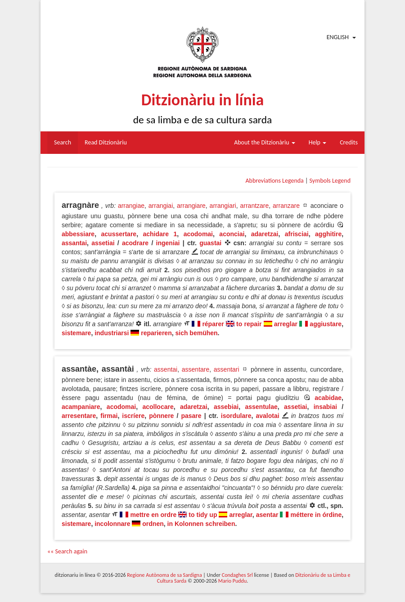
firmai (108, 415)
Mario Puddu (232, 581)
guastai (210, 243)
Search (62, 142)
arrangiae (131, 205)
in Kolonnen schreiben (201, 523)
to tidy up (203, 514)
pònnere (161, 415)
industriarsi (111, 333)
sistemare (76, 333)
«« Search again (67, 551)
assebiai (226, 406)
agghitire (328, 234)
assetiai (102, 243)
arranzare (286, 205)
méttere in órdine (316, 514)
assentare (195, 369)
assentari (226, 369)
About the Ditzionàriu (264, 142)
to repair (248, 324)
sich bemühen (196, 333)
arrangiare (191, 205)
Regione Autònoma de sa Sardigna (164, 575)
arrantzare (254, 205)
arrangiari (223, 205)
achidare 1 (160, 234)
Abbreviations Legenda (274, 180)
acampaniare (81, 406)
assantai (74, 243)
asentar (267, 514)
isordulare (236, 415)
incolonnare (112, 523)
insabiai (325, 406)
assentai (165, 369)
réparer (213, 324)
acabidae (328, 397)
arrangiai (160, 205)
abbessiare (78, 234)
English (338, 37)
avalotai (267, 415)
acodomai (198, 234)
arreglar (285, 324)
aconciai (231, 234)
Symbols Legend (330, 180)
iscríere (133, 415)
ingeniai (168, 243)
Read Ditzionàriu (106, 142)
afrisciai (297, 234)
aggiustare (326, 324)
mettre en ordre (153, 514)
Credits (349, 142)
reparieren (156, 333)
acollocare (157, 406)
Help (317, 142)
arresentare (79, 415)
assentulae (261, 406)
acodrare (135, 243)
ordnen (152, 523)
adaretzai (265, 234)
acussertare (119, 234)
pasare (191, 415)
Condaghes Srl (237, 575)
